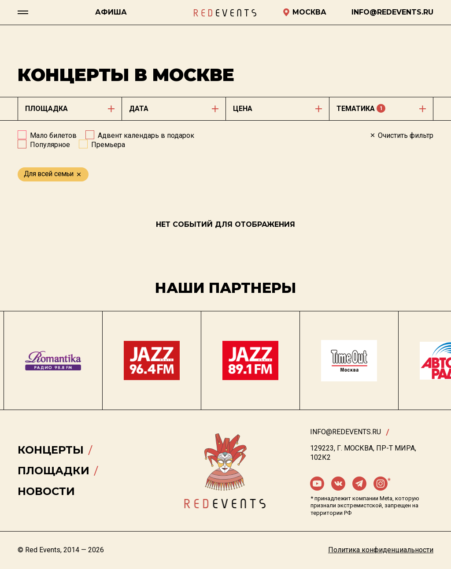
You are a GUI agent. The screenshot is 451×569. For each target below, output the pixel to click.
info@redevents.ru (345, 432)
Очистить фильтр (401, 135)
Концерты (51, 449)
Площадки (53, 470)
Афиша (111, 12)
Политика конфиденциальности (380, 550)
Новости (46, 491)
